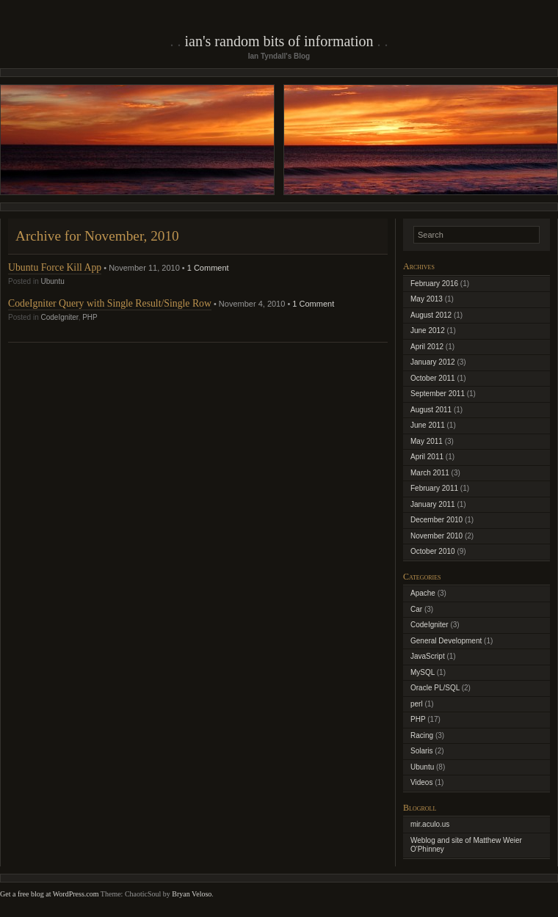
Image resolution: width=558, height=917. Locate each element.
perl (416, 704)
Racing (421, 735)
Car (416, 609)
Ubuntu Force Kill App (54, 267)
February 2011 (434, 488)
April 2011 (426, 457)
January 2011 (432, 504)
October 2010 (432, 551)
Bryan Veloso (191, 894)
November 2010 (436, 536)
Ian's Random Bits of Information (279, 41)
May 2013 (426, 299)
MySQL (422, 672)
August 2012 (431, 315)
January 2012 (432, 362)
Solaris (421, 751)
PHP (90, 317)
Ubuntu (52, 281)
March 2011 (429, 473)
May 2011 (426, 441)
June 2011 (427, 425)
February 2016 (434, 284)
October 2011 (432, 378)
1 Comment (208, 267)
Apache (422, 593)
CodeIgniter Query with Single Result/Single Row (109, 303)
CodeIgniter (59, 317)
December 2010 (436, 520)
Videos (421, 782)
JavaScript (427, 656)
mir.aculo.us (429, 824)
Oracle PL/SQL (435, 688)
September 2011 (437, 394)
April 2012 (426, 347)
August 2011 (431, 410)
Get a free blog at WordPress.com (49, 894)
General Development (446, 641)
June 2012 (427, 330)
